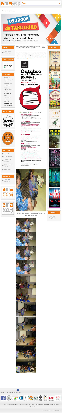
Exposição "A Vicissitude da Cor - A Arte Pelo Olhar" (8, 79)
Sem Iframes (54, 129)
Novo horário (6, 101)
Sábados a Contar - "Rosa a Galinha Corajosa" (8, 85)
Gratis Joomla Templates (47, 410)
